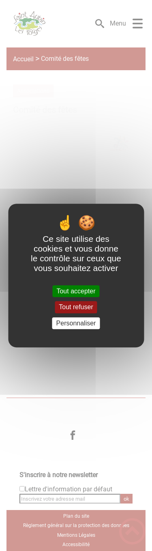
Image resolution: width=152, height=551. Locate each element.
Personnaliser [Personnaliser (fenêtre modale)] (76, 323)
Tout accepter (75, 291)
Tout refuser (76, 307)
